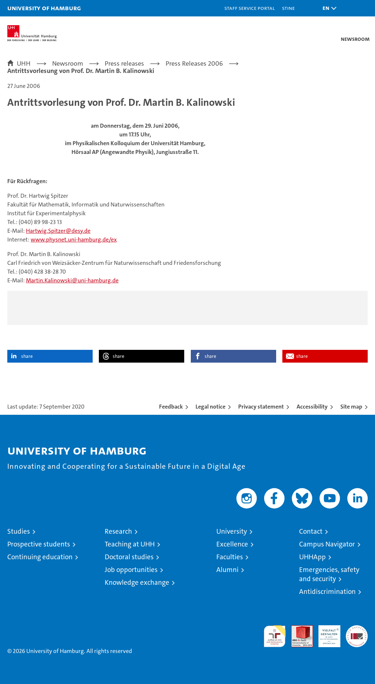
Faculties (229, 556)
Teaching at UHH (130, 544)
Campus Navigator (327, 544)
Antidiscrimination (327, 591)
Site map (351, 406)
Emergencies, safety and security (329, 574)
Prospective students (38, 544)
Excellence (232, 544)
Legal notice (210, 406)
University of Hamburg (44, 7)
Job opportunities (131, 569)
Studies (18, 531)
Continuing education (40, 556)
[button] (327, 8)
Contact (310, 531)
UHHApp (312, 556)
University (231, 531)
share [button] (27, 356)
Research (118, 531)
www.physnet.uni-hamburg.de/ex (74, 239)
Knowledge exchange (137, 582)
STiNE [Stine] (288, 8)
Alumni (227, 569)
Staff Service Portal (249, 8)
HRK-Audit (325, 633)
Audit (298, 629)
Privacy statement (261, 406)
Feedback (171, 406)
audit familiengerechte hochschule (275, 636)
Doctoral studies (129, 556)
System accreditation (357, 633)
